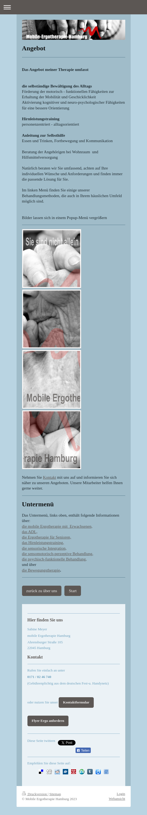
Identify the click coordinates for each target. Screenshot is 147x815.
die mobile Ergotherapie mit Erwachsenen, (57, 526)
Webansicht (117, 799)
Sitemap (55, 794)
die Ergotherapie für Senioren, (46, 537)
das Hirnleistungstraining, (43, 542)
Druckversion (35, 794)
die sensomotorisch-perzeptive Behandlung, (57, 554)
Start (72, 591)
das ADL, (30, 532)
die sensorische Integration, (44, 548)
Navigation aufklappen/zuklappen (73, 7)
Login (121, 794)
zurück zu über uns (41, 591)
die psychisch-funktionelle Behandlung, (54, 559)
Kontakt (49, 477)
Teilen (83, 750)
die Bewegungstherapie (41, 570)
